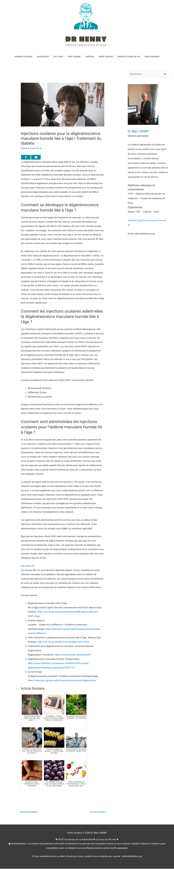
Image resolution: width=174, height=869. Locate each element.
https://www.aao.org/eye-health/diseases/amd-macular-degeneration (63, 680)
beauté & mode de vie (32, 148)
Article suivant (98, 812)
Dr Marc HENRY (139, 131)
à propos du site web (106, 839)
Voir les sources (29, 595)
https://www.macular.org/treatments (73, 654)
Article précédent (28, 812)
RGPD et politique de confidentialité (75, 839)
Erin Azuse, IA (28, 565)
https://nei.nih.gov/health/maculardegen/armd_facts (64, 641)
